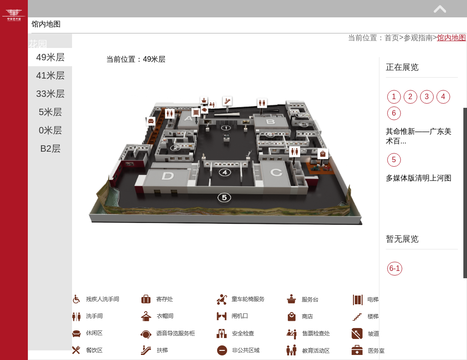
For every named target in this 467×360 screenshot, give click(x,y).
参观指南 (80, 26)
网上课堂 (293, 26)
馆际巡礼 (363, 26)
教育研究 (221, 26)
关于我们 (99, 44)
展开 (440, 8)
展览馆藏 (151, 26)
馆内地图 (451, 38)
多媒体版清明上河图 (418, 178)
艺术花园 (28, 44)
